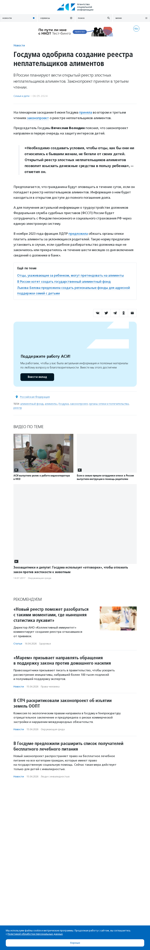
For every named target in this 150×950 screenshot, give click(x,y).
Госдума (64, 402)
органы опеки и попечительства (109, 402)
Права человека (50, 685)
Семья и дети (21, 96)
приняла (85, 112)
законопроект (38, 118)
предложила (78, 233)
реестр (17, 406)
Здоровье (45, 642)
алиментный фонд (31, 402)
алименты (51, 402)
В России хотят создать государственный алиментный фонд (64, 281)
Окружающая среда (39, 577)
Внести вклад (37, 376)
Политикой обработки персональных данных (35, 934)
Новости (19, 45)
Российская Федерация (35, 395)
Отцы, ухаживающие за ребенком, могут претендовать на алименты (72, 275)
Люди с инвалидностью (55, 775)
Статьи (17, 642)
